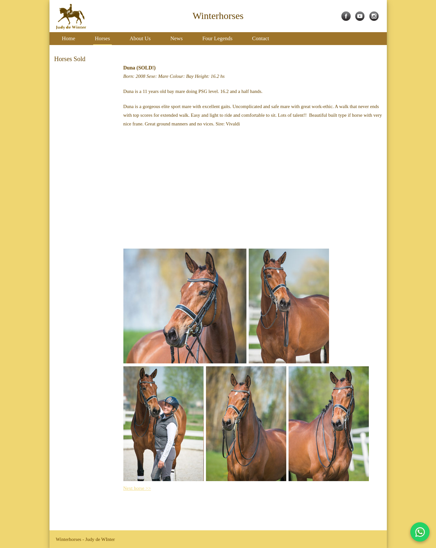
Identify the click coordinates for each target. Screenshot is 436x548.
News (176, 38)
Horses (102, 38)
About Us (140, 38)
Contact (260, 38)
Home (69, 38)
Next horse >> (137, 488)
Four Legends (217, 38)
